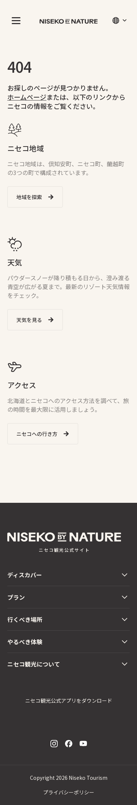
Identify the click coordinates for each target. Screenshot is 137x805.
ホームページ (26, 97)
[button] (14, 20)
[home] (68, 20)
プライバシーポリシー (68, 792)
